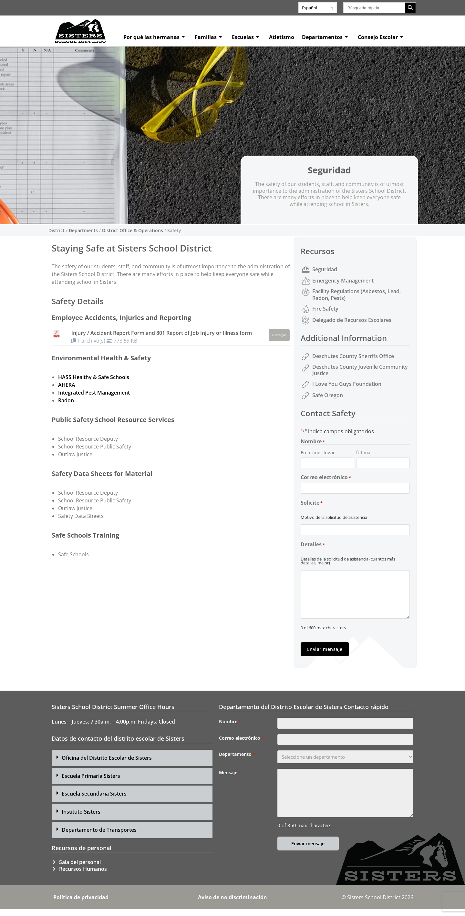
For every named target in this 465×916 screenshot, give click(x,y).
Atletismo (281, 37)
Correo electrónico (326, 479)
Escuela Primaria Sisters (91, 782)
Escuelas (245, 37)
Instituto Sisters (81, 818)
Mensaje (230, 784)
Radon (66, 400)
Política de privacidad (80, 904)
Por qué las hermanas (154, 37)
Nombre (230, 729)
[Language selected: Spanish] (317, 7)
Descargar (279, 335)
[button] (132, 764)
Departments (83, 230)
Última (363, 452)
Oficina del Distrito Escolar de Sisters (107, 764)
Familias (208, 37)
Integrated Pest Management (94, 392)
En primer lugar (318, 452)
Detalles (313, 551)
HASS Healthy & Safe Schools (93, 377)
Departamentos (325, 37)
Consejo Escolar (380, 37)
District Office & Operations (132, 230)
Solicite (312, 507)
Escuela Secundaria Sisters (94, 800)
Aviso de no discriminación (232, 904)
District (56, 230)
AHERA (66, 384)
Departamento (237, 765)
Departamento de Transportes (99, 836)
